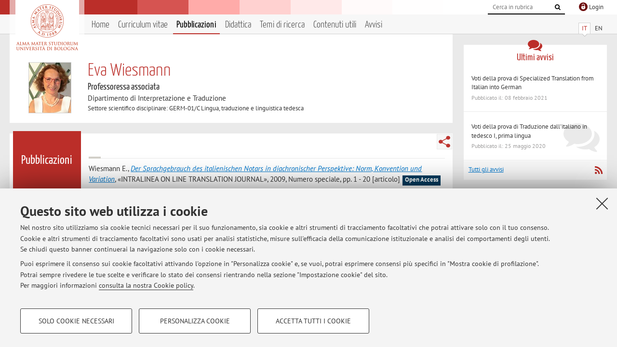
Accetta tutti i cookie (313, 321)
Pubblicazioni (196, 24)
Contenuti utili (334, 24)
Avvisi (373, 24)
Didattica (238, 24)
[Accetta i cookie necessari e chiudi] (602, 203)
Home (100, 24)
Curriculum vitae (143, 24)
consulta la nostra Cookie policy (146, 285)
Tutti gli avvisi (486, 169)
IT (584, 28)
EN (599, 28)
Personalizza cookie (195, 321)
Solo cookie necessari (76, 321)
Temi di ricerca (282, 24)
